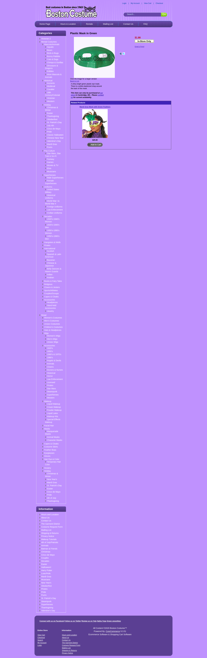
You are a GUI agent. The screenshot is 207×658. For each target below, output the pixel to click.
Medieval (51, 86)
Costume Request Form (52, 527)
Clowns (50, 367)
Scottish (50, 251)
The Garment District (50, 524)
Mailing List (108, 24)
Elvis (49, 168)
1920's (50, 348)
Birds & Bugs (53, 53)
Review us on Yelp (89, 621)
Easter (50, 113)
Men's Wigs (52, 339)
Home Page (45, 24)
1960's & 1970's (54, 354)
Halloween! (46, 567)
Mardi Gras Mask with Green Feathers (94, 107)
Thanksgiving (53, 116)
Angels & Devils (54, 360)
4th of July (51, 498)
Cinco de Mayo (53, 129)
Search (40, 640)
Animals (50, 364)
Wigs (46, 333)
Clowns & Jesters (52, 287)
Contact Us (128, 24)
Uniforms (48, 187)
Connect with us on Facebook (52, 621)
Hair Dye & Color (51, 459)
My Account (135, 3)
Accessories (49, 300)
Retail (43, 315)
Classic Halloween (55, 135)
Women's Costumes (53, 318)
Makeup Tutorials (49, 539)
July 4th (50, 125)
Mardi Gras (52, 144)
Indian (49, 274)
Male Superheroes (55, 178)
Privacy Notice (47, 536)
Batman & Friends (49, 549)
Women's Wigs (53, 336)
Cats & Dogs (52, 59)
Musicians (51, 171)
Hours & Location (68, 24)
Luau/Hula (45, 573)
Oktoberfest (52, 119)
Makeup (47, 401)
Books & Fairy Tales (53, 281)
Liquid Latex (52, 413)
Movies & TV (52, 165)
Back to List (74, 81)
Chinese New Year (55, 138)
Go (164, 14)
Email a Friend (139, 46)
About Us (45, 518)
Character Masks (54, 440)
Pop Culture (49, 151)
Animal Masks (53, 437)
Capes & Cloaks (51, 296)
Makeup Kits (52, 416)
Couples (45, 558)
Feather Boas (50, 450)
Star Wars (51, 388)
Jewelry (50, 311)
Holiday (47, 105)
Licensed (51, 382)
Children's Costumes (53, 327)
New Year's (52, 479)
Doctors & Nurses (55, 370)
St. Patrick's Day (54, 122)
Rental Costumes (49, 42)
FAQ (145, 24)
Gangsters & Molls (52, 242)
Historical (48, 80)
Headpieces (52, 302)
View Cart (147, 3)
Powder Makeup (54, 410)
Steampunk (52, 391)
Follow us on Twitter (72, 621)
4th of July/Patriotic (49, 542)
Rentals (89, 24)
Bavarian (51, 260)
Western (50, 101)
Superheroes (50, 175)
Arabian (50, 277)
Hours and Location (50, 514)
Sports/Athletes (51, 290)
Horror (50, 376)
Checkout (159, 3)
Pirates (47, 245)
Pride (49, 132)
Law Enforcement (55, 210)
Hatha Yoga (101, 621)
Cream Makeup (54, 407)
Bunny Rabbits (53, 56)
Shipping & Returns (50, 533)
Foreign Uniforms (54, 207)
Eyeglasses (49, 453)
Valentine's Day (54, 141)
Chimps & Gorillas (55, 62)
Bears (49, 50)
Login (124, 3)
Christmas (45, 552)
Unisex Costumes (52, 324)
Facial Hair (49, 425)
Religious (48, 284)
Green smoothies (114, 621)
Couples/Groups (51, 293)
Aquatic (50, 47)
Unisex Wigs (52, 342)
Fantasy (50, 159)
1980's (50, 357)
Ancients (51, 83)
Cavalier (50, 89)
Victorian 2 (46, 38)
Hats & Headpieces (52, 330)
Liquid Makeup (53, 404)
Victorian (51, 98)
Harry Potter (46, 570)
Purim (49, 147)
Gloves (47, 456)
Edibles (50, 71)
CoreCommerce (113, 631)
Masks (47, 429)
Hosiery (47, 468)
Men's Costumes (51, 321)
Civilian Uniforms (54, 213)
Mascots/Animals (51, 44)
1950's (50, 351)
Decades (48, 216)
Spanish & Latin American (53, 255)
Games (50, 162)
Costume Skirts (51, 447)
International (49, 248)
